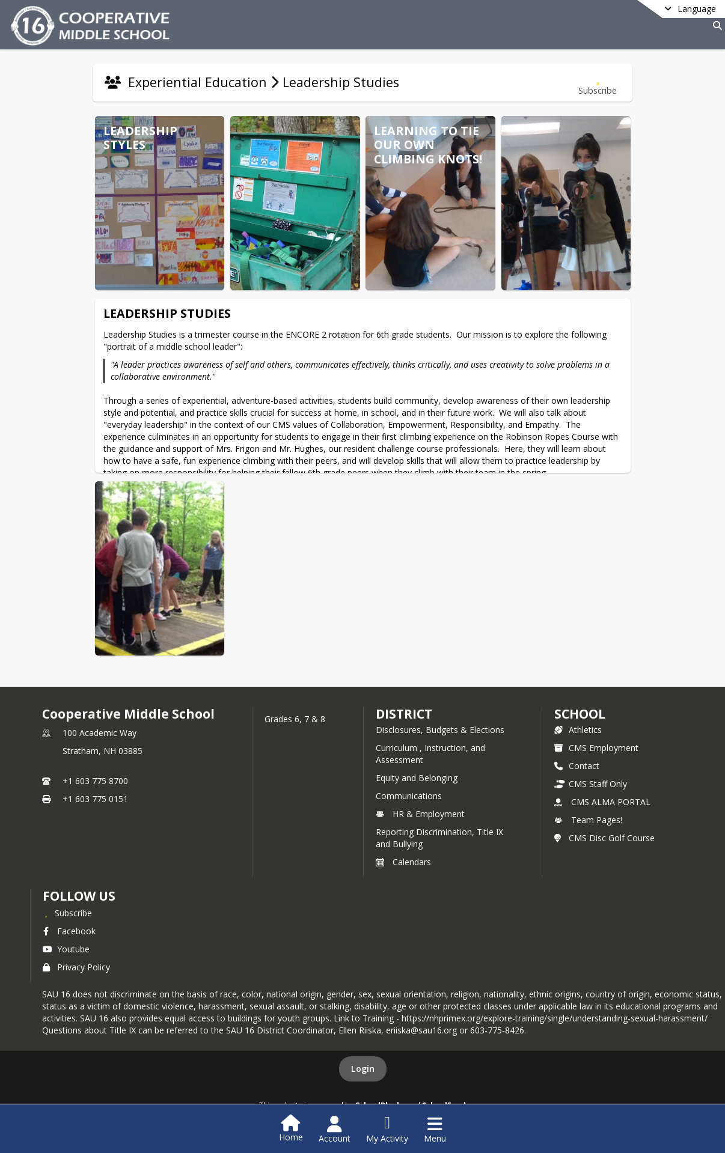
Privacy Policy (76, 967)
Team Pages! (588, 820)
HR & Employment (420, 814)
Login (363, 1068)
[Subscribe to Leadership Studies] (597, 82)
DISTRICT (404, 713)
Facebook (69, 931)
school (579, 713)
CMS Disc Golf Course (604, 838)
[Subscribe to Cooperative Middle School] (67, 912)
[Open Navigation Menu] (435, 1130)
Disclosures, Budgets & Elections (440, 729)
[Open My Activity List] (387, 1130)
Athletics (578, 729)
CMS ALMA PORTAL (602, 802)
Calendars (403, 862)
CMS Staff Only (590, 783)
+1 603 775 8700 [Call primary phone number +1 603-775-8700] (95, 780)
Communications (409, 796)
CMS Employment (596, 747)
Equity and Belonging (416, 777)
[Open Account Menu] (334, 1130)
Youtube (66, 949)
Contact (576, 765)
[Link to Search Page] (715, 25)
